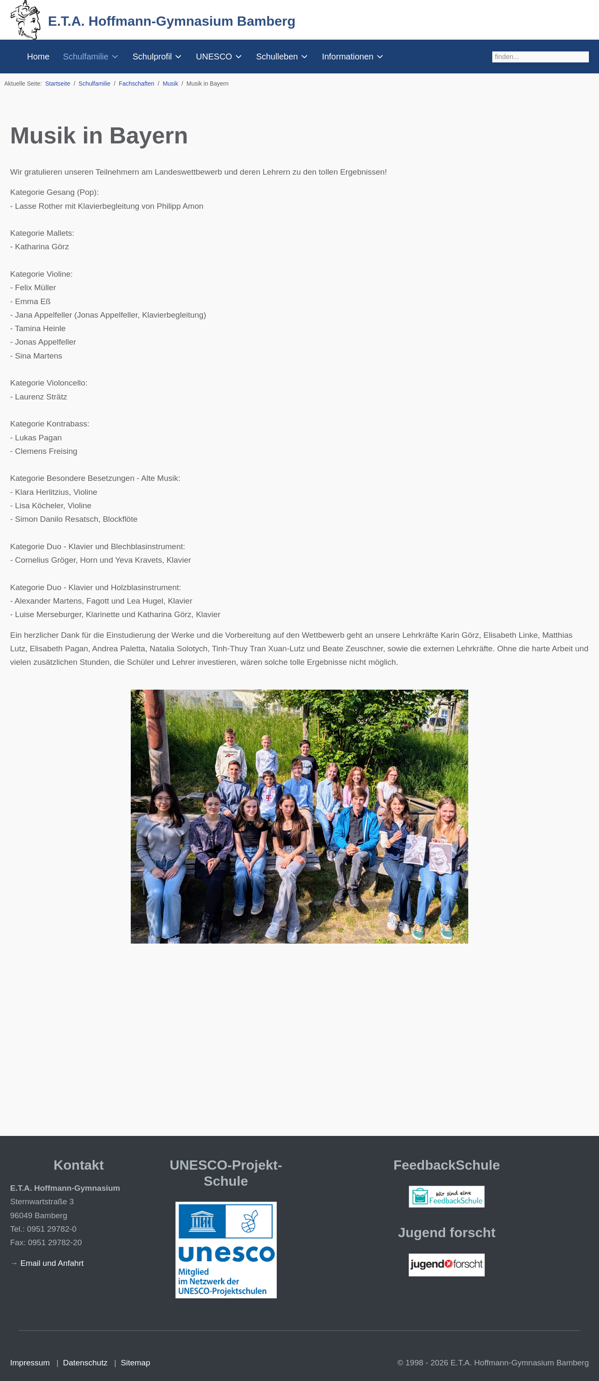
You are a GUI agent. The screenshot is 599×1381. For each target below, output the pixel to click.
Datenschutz (85, 1362)
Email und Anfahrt (52, 1263)
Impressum (30, 1362)
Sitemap (135, 1362)
